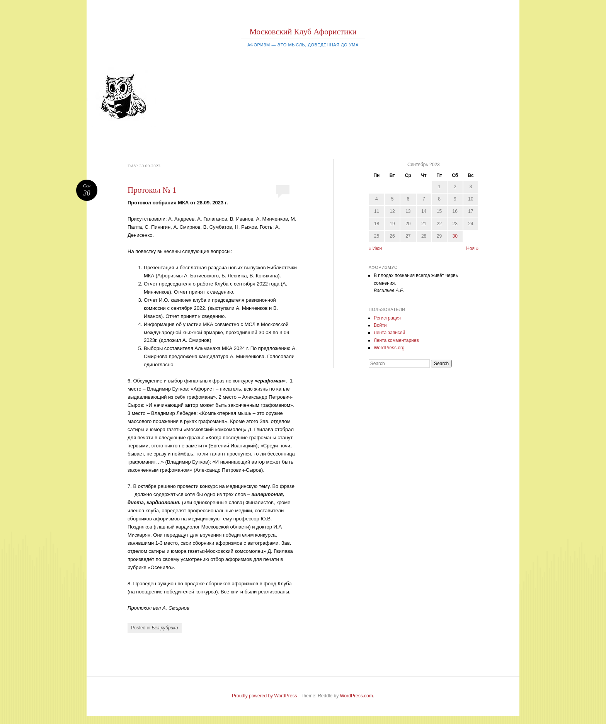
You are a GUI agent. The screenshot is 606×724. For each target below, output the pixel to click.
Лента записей (389, 332)
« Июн (375, 248)
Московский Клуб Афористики (302, 31)
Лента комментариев (396, 340)
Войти (380, 325)
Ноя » (472, 248)
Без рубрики (165, 628)
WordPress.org (389, 347)
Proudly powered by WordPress (264, 696)
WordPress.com (356, 696)
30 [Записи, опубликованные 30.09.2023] (455, 236)
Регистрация (387, 318)
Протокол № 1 (152, 190)
